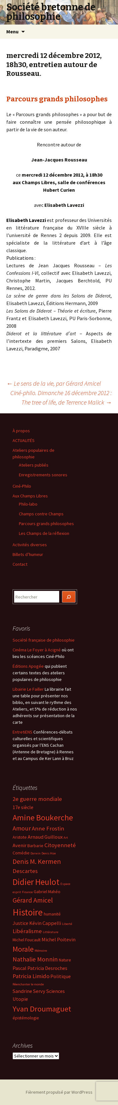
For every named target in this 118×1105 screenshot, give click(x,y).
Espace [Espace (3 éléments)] (65, 884)
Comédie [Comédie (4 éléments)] (21, 853)
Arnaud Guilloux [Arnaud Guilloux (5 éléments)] (45, 837)
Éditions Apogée (28, 666)
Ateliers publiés (33, 465)
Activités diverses (30, 544)
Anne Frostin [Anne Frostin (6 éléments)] (48, 828)
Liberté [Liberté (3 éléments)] (67, 924)
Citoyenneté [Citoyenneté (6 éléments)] (60, 845)
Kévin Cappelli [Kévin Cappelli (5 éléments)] (45, 923)
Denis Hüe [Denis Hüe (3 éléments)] (49, 853)
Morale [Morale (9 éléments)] (23, 949)
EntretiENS (22, 732)
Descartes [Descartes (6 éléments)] (25, 871)
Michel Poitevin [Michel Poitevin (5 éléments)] (59, 939)
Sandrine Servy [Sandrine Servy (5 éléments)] (29, 991)
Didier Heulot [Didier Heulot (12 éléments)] (36, 881)
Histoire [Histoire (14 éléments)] (28, 912)
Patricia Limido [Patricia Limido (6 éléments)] (31, 976)
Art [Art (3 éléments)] (66, 838)
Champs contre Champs (41, 514)
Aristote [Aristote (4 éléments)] (20, 837)
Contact (20, 564)
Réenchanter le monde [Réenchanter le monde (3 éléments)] (28, 984)
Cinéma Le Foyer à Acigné (37, 650)
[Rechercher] (69, 597)
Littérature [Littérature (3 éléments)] (50, 932)
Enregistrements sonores (43, 475)
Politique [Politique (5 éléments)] (60, 976)
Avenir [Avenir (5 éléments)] (19, 845)
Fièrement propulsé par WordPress (59, 1092)
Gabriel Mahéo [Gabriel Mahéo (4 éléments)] (47, 891)
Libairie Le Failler (28, 689)
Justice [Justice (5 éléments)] (20, 923)
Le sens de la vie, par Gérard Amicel (53, 383)
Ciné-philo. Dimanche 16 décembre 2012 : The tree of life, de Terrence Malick (61, 397)
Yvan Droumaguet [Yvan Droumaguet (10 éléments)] (42, 1009)
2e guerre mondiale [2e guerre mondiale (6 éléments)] (37, 798)
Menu (12, 31)
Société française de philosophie (44, 640)
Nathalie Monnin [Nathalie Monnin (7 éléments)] (35, 959)
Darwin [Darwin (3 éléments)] (36, 853)
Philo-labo (28, 504)
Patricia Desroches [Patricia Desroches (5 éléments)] (47, 968)
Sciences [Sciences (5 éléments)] (55, 991)
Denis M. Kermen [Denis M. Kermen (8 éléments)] (37, 861)
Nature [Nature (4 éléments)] (65, 960)
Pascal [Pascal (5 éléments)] (19, 968)
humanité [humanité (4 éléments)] (52, 914)
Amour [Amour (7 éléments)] (22, 828)
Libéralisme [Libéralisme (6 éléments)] (27, 931)
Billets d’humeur (28, 554)
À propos (21, 431)
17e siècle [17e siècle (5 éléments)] (23, 807)
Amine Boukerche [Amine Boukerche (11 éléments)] (43, 817)
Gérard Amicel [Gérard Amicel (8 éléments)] (33, 900)
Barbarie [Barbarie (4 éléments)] (35, 845)
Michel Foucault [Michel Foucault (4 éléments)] (27, 940)
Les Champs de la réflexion (44, 533)
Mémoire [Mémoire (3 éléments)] (41, 951)
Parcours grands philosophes (57, 99)
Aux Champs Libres (30, 496)
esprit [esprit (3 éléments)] (17, 892)
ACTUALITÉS (24, 440)
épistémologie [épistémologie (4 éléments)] (26, 1018)
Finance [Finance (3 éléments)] (27, 892)
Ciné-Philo (22, 486)
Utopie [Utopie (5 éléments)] (20, 999)
